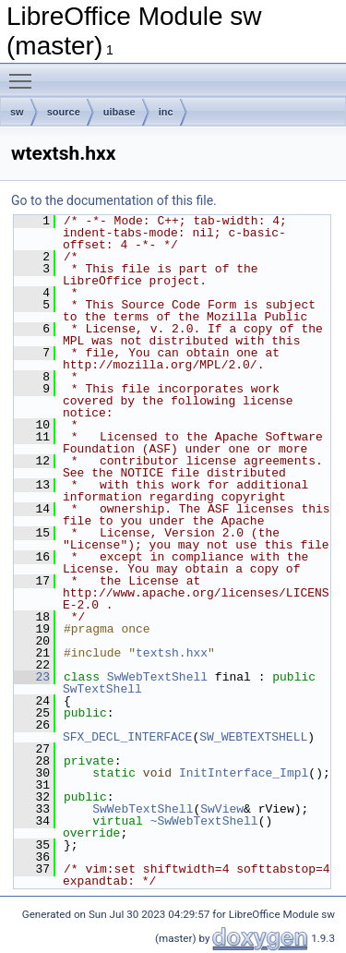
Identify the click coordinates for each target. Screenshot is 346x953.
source (63, 111)
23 (32, 677)
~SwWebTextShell (204, 821)
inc (166, 111)
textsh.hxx (172, 653)
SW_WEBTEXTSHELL (253, 737)
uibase (119, 111)
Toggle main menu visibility (25, 73)
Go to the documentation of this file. (114, 200)
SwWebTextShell (157, 677)
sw (17, 111)
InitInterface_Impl (243, 773)
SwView (222, 809)
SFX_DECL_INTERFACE (127, 737)
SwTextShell (102, 689)
